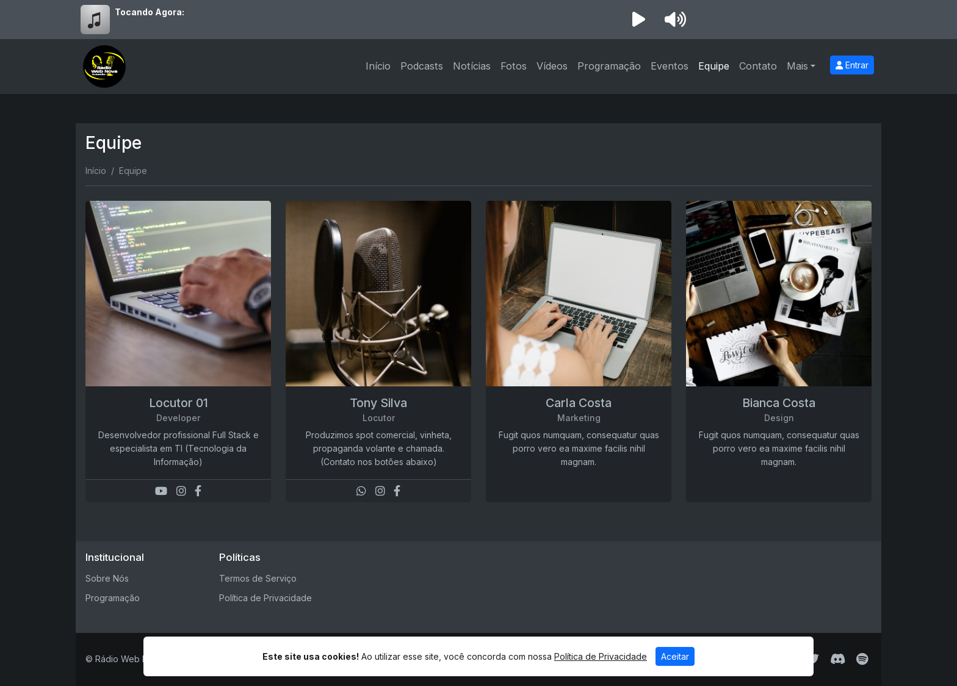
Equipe (713, 66)
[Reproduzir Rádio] (638, 19)
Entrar (852, 65)
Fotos (513, 66)
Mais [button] (797, 66)
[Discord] (837, 659)
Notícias (472, 66)
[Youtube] (161, 491)
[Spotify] (862, 659)
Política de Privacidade (265, 598)
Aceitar (675, 656)
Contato (758, 66)
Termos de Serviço (258, 578)
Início (378, 66)
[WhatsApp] (361, 491)
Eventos (669, 66)
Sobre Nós (107, 578)
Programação (609, 66)
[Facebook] (198, 491)
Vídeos (552, 66)
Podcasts (421, 66)
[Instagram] (181, 491)
